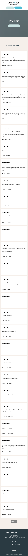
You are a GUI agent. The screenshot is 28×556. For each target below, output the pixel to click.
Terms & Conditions (13, 549)
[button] (25, 2)
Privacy (4, 549)
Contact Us (14, 550)
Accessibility (22, 549)
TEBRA (20, 554)
